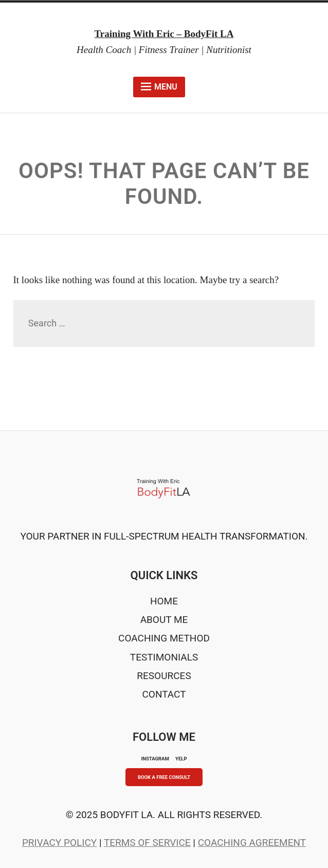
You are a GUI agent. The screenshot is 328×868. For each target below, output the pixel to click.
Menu (159, 86)
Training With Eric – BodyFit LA (164, 33)
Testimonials (164, 657)
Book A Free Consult (164, 777)
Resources (164, 676)
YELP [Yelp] (181, 758)
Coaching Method (164, 638)
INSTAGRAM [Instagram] (155, 758)
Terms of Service (147, 842)
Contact (164, 694)
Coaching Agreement (252, 842)
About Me (164, 620)
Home (164, 601)
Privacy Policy (59, 842)
